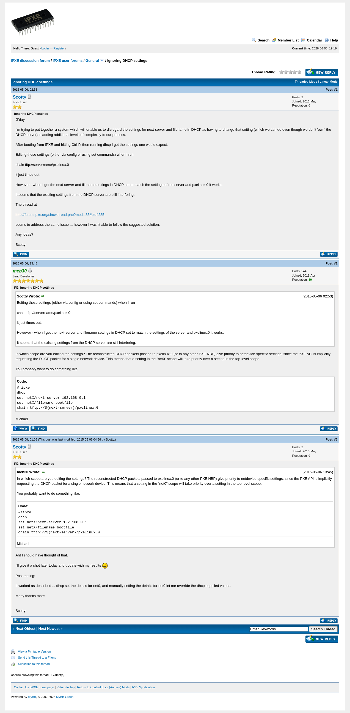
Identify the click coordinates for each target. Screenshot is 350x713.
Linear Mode (329, 81)
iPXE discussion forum (30, 61)
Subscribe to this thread (34, 663)
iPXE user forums (67, 61)
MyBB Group (64, 696)
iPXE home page (42, 687)
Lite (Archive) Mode (116, 687)
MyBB (32, 696)
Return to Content (89, 687)
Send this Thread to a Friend (37, 657)
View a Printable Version (34, 651)
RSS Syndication (143, 687)
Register (59, 48)
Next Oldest (25, 628)
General (92, 61)
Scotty (19, 97)
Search (260, 40)
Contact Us (21, 687)
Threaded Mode (306, 81)
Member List (285, 40)
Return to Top (65, 687)
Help (331, 40)
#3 (335, 439)
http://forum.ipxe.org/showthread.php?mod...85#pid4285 (59, 215)
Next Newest (48, 628)
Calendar (311, 40)
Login (45, 48)
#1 (335, 89)
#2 (335, 263)
